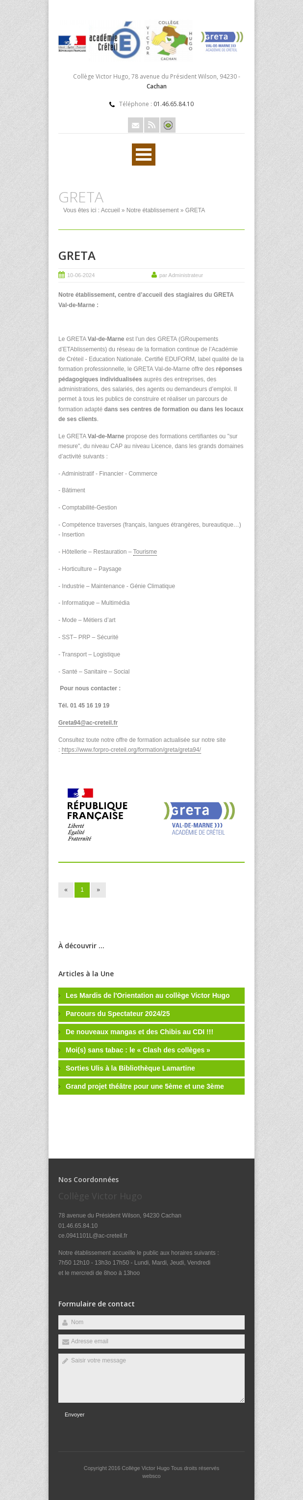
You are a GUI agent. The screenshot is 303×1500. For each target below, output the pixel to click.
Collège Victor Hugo (146, 1468)
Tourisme (145, 551)
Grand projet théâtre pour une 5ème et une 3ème (145, 1086)
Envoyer (74, 1414)
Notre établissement (152, 210)
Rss (151, 125)
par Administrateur (181, 275)
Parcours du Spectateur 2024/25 (118, 1014)
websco (151, 1476)
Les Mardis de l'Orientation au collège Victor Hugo (147, 995)
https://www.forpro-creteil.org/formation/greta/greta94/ (131, 749)
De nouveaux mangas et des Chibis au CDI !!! (139, 1032)
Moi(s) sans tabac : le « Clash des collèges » (138, 1050)
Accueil (110, 210)
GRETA (77, 255)
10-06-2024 (81, 275)
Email (135, 125)
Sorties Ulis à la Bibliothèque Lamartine (130, 1068)
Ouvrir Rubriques (143, 154)
